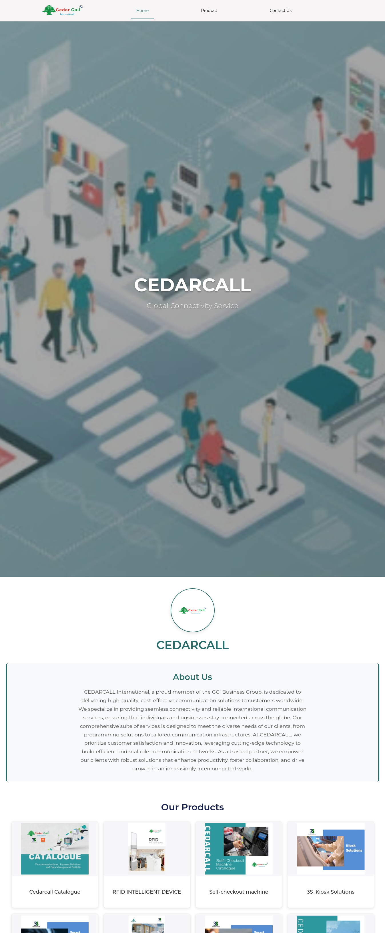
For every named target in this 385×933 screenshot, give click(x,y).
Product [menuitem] (209, 10)
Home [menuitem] (142, 10)
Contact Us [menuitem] (281, 10)
